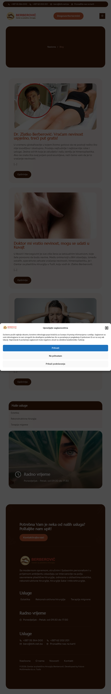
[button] (106, 328)
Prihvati (55, 348)
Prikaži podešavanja (55, 364)
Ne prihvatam (55, 356)
